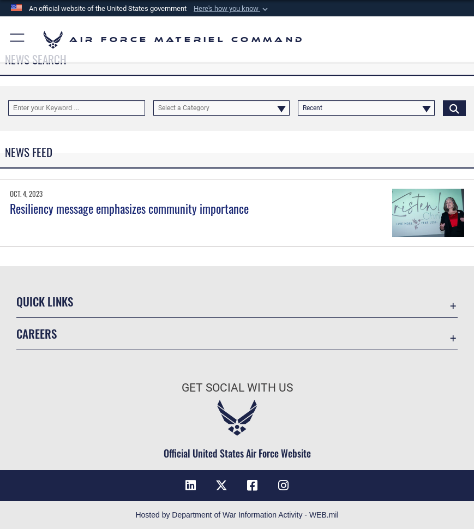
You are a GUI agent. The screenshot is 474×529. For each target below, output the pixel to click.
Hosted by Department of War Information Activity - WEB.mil (236, 514)
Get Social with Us (237, 387)
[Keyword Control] (76, 108)
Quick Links (44, 301)
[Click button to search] (454, 108)
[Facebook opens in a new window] (252, 485)
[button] (232, 8)
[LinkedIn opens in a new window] (191, 485)
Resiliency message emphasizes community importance (129, 208)
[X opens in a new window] (221, 485)
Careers (36, 333)
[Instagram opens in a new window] (283, 485)
